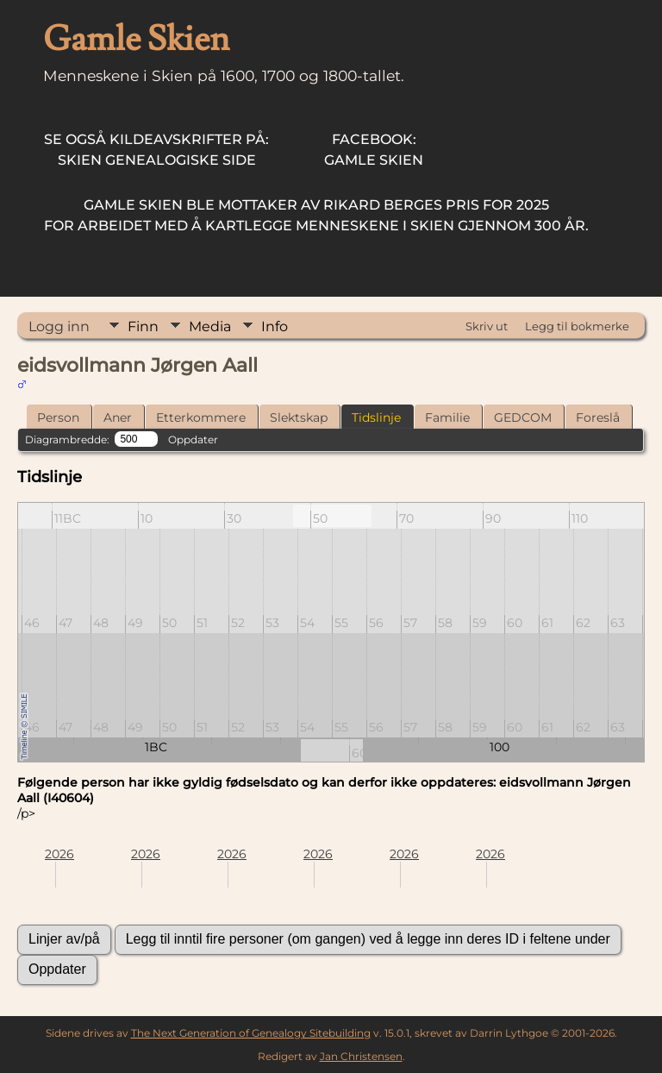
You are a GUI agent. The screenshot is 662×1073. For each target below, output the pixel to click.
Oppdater (193, 439)
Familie (447, 417)
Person (58, 417)
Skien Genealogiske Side (156, 149)
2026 (59, 854)
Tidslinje (376, 417)
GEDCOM (523, 417)
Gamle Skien (373, 149)
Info (274, 326)
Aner (117, 417)
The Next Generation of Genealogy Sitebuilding (251, 1032)
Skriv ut (486, 326)
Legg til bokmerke (577, 326)
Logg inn (59, 326)
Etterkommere (201, 417)
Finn (143, 326)
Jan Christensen (361, 1056)
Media (210, 326)
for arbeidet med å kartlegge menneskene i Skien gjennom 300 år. (316, 215)
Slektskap (299, 417)
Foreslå (598, 417)
